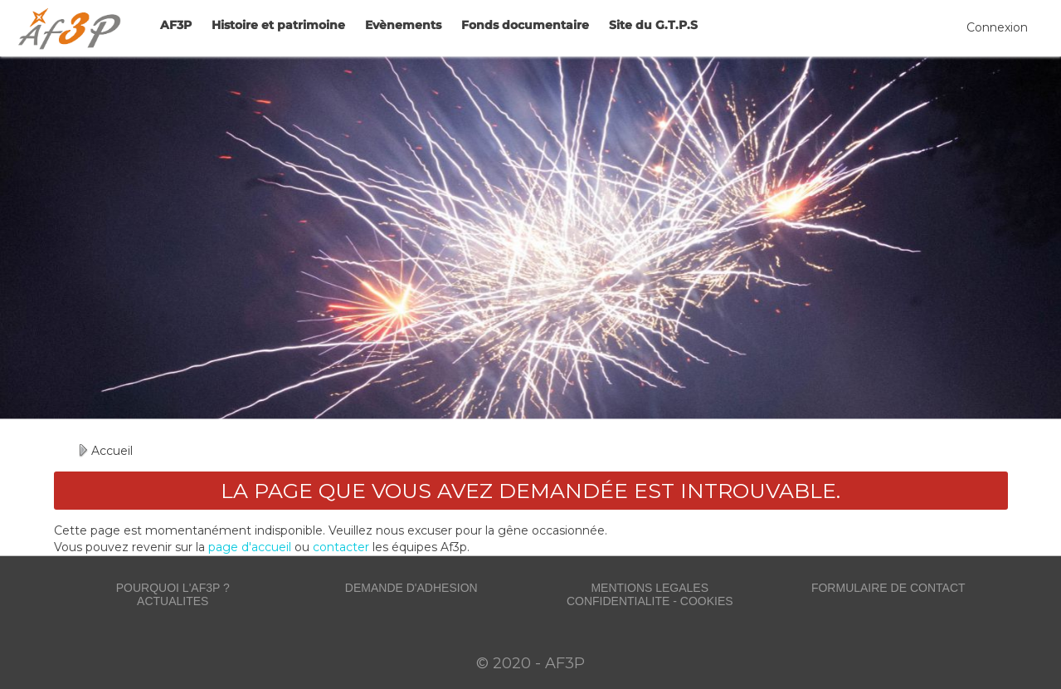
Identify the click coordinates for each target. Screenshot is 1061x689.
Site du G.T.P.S (653, 24)
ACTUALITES (172, 601)
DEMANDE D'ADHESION (411, 587)
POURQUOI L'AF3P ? (173, 587)
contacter (341, 547)
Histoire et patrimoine (278, 24)
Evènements (403, 24)
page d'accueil (249, 547)
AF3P (176, 24)
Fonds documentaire (525, 24)
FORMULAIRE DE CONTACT (888, 587)
